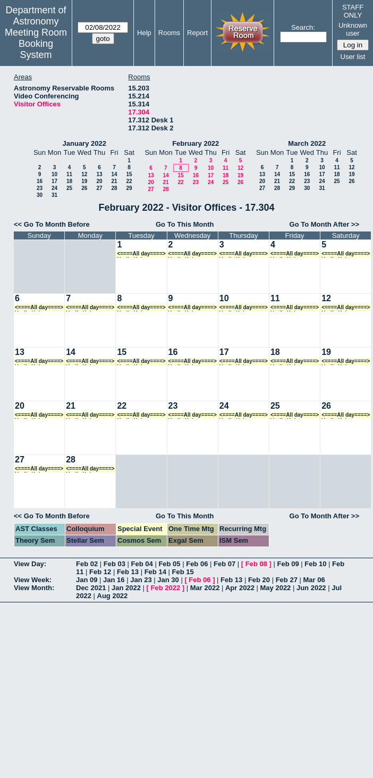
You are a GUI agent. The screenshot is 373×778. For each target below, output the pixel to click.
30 (40, 195)
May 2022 (275, 588)
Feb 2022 (166, 588)
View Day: (30, 564)
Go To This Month (185, 224)
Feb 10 (315, 564)
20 (99, 181)
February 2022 (195, 143)
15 (129, 174)
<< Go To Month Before (52, 224)
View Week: (33, 580)
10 (54, 174)
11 (69, 174)
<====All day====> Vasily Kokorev (141, 254)
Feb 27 (287, 580)
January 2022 (84, 143)
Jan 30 (168, 580)
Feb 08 (256, 564)
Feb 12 (100, 572)
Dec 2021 (91, 588)
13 (99, 174)
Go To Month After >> (324, 224)
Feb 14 (155, 572)
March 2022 (307, 143)
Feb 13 (128, 572)
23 (40, 188)
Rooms (169, 33)
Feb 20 (259, 580)
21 (114, 181)
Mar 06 (314, 580)
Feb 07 (224, 564)
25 (69, 188)
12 (84, 174)
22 (129, 181)
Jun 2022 (311, 588)
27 (99, 188)
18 (69, 181)
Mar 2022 (205, 588)
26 (84, 188)
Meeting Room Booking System (36, 43)
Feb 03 (114, 564)
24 (54, 188)
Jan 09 (86, 580)
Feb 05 (169, 564)
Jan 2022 (126, 588)
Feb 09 (288, 564)
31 (54, 195)
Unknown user (352, 29)
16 (40, 181)
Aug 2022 (112, 596)
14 (114, 174)
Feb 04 (142, 564)
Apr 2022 (240, 588)
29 (129, 188)
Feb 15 (182, 572)
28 (114, 188)
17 (54, 181)
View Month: (34, 588)
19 (84, 181)
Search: (303, 27)
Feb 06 (197, 564)
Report (197, 33)
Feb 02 (87, 564)
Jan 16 (113, 580)
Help (144, 33)
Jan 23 (140, 580)
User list (353, 57)
